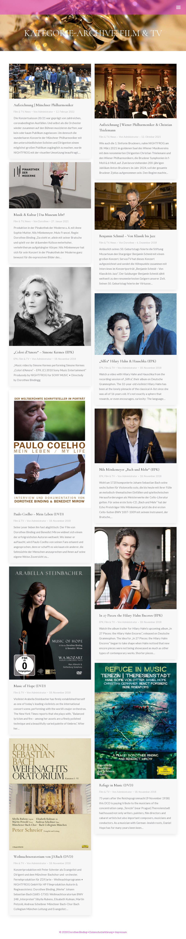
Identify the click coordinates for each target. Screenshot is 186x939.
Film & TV (19, 111)
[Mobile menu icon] (178, 7)
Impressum (121, 932)
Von (43, 111)
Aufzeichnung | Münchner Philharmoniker (43, 105)
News (28, 111)
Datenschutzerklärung (101, 932)
